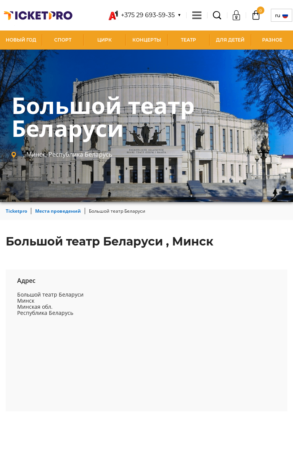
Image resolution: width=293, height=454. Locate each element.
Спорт (62, 40)
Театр (188, 40)
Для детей (230, 40)
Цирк (104, 40)
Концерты (146, 40)
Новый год (21, 40)
